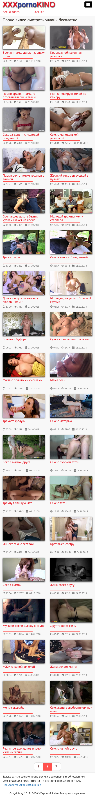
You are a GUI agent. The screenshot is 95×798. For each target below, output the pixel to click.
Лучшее (39, 12)
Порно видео (11, 12)
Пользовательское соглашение (22, 785)
